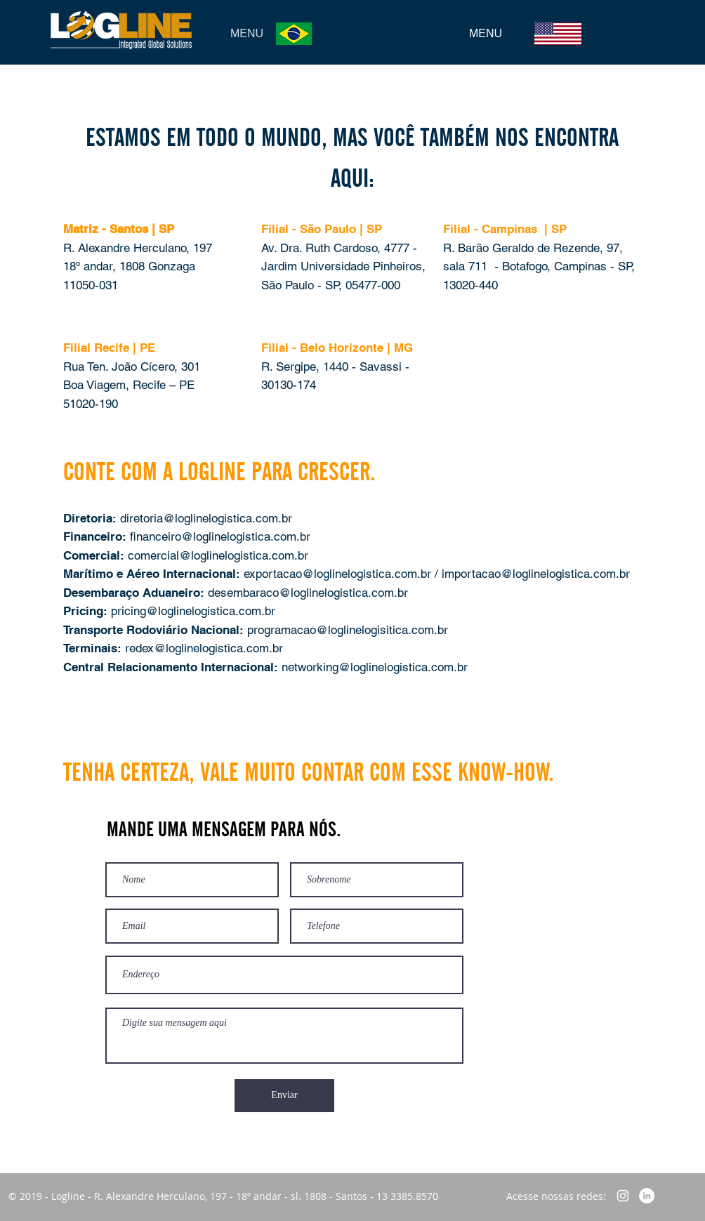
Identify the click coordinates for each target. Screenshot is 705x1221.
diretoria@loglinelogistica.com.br (206, 518)
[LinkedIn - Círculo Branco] (646, 1195)
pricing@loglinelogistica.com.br (193, 611)
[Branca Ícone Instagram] (623, 1195)
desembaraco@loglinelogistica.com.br (308, 593)
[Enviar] (284, 1095)
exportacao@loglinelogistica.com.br (339, 574)
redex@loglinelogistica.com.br (204, 648)
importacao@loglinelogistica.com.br (536, 574)
